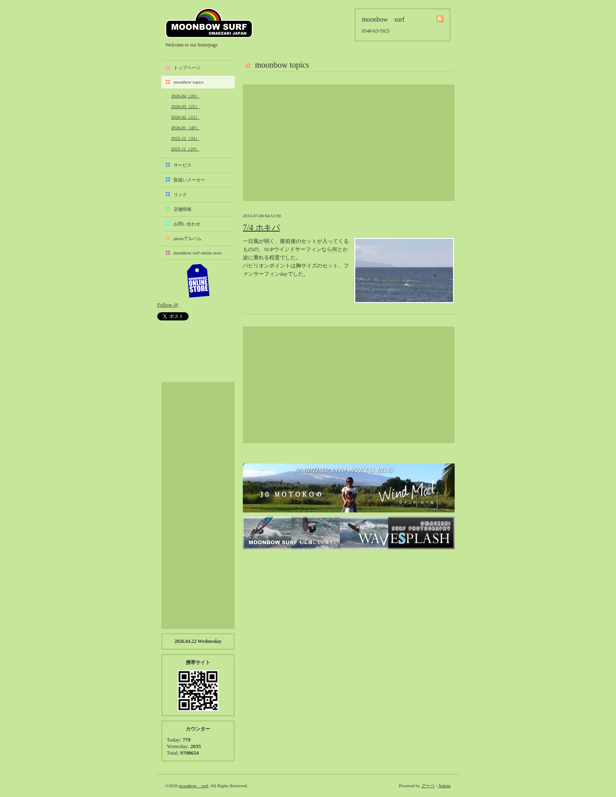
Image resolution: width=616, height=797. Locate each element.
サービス (182, 165)
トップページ (187, 67)
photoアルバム (188, 238)
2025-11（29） (185, 148)
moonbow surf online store (198, 252)
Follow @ (167, 305)
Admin (444, 785)
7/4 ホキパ (261, 227)
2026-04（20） (185, 95)
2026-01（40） (185, 127)
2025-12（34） (185, 138)
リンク (180, 194)
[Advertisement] (348, 143)
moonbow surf (209, 23)
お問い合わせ (187, 223)
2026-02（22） (185, 117)
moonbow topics (188, 81)
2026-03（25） (185, 106)
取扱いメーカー (189, 179)
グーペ (428, 785)
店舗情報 (182, 209)
